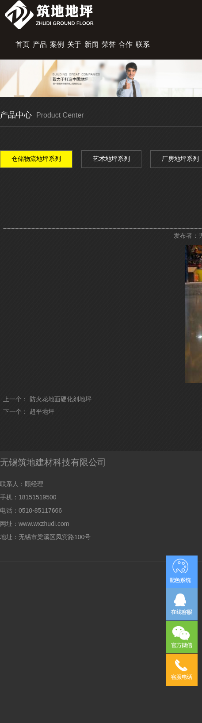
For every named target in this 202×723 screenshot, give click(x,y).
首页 (22, 44)
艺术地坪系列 (111, 158)
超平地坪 (42, 411)
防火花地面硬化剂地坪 (60, 399)
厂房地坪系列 (180, 158)
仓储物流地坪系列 (36, 158)
